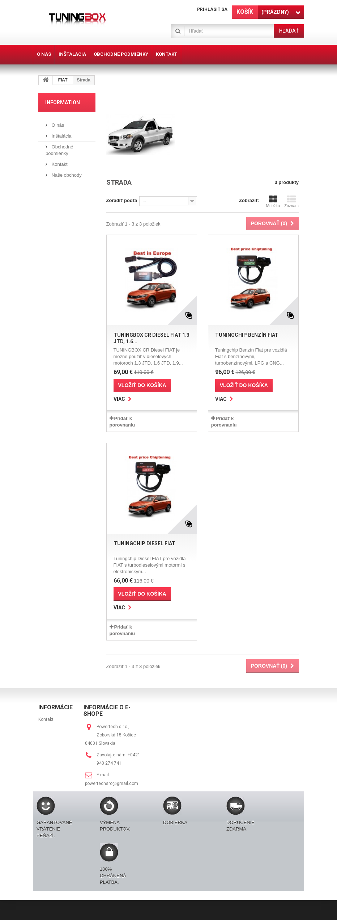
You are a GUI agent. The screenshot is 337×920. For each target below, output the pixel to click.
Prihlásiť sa (212, 9)
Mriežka (273, 201)
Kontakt (59, 164)
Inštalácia (61, 136)
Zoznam (291, 201)
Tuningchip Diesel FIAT (144, 543)
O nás (57, 125)
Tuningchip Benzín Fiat (246, 335)
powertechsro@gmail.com (111, 783)
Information (62, 102)
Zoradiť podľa (121, 200)
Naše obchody (66, 175)
